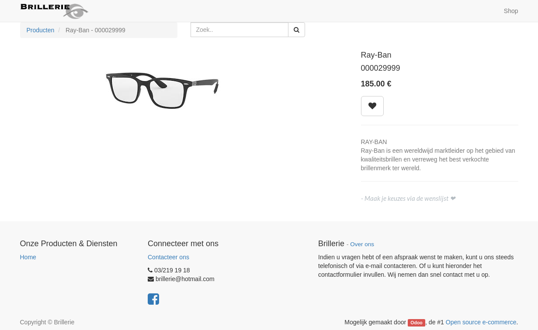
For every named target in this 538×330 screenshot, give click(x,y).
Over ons (362, 244)
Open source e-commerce (481, 322)
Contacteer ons (168, 257)
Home (28, 257)
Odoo (416, 322)
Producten (41, 30)
